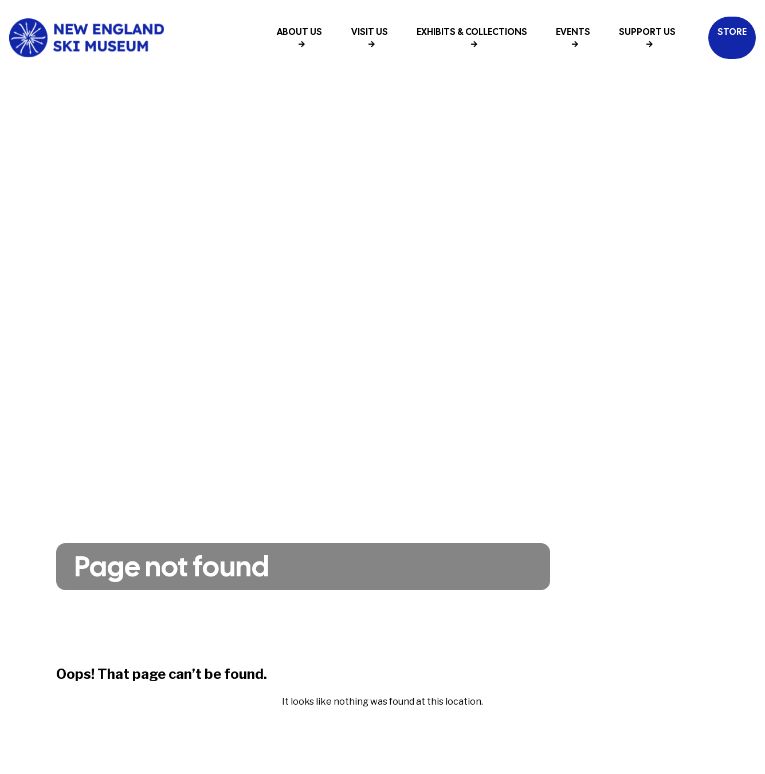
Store (732, 32)
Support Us (647, 37)
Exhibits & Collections (472, 37)
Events (573, 37)
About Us (299, 37)
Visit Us (369, 37)
